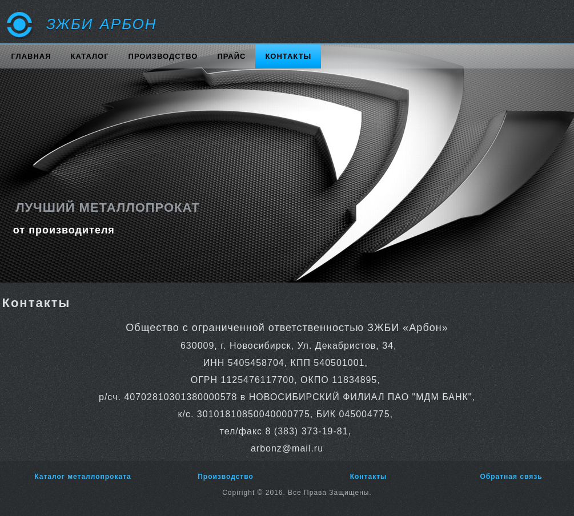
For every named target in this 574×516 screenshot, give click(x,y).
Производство (163, 56)
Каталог (90, 56)
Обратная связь (511, 477)
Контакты (288, 56)
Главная (31, 56)
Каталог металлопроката (82, 477)
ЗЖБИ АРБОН (101, 24)
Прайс (231, 56)
